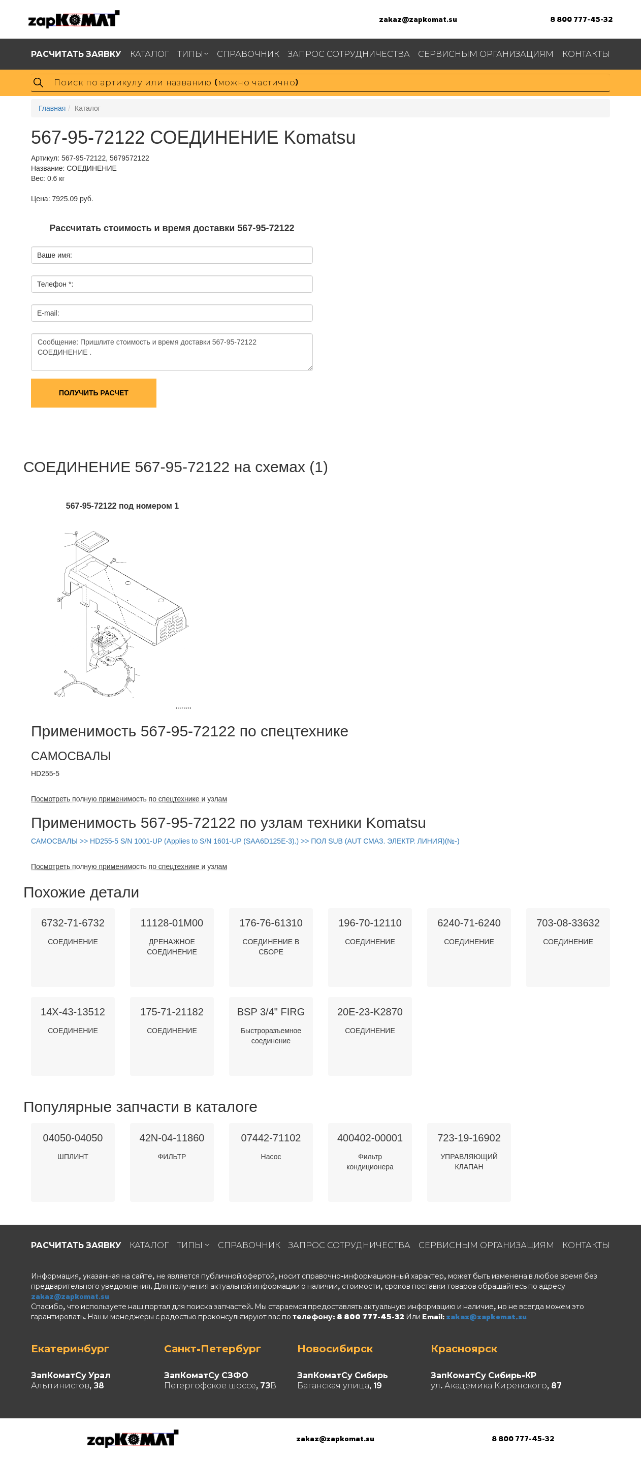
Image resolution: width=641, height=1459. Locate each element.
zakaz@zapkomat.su (418, 19)
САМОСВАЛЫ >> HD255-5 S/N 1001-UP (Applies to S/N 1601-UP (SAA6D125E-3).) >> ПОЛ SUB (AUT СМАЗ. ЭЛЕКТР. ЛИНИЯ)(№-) (245, 841)
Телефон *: (55, 284)
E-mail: (48, 313)
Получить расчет (94, 393)
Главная (52, 108)
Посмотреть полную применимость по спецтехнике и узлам (129, 799)
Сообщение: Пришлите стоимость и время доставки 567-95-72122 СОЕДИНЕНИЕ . (172, 352)
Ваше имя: (54, 255)
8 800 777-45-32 (581, 19)
